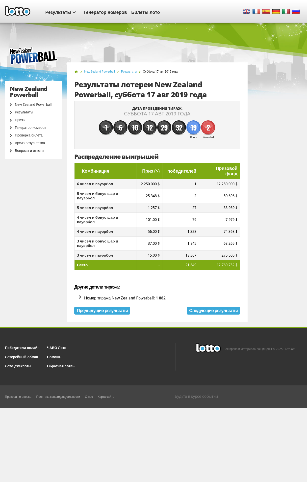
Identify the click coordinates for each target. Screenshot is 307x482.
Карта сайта (106, 397)
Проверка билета (29, 135)
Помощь (54, 356)
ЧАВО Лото (56, 347)
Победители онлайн (22, 347)
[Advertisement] (153, 445)
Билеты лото (145, 12)
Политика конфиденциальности (58, 397)
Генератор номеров (105, 12)
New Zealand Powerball (33, 105)
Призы (20, 120)
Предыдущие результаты (102, 310)
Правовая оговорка (18, 397)
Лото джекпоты (18, 365)
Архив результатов (30, 143)
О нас (89, 397)
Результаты (60, 12)
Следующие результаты (213, 310)
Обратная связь (61, 365)
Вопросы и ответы (29, 151)
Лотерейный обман (21, 356)
